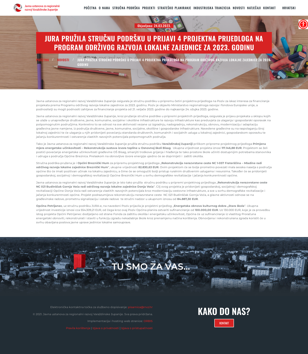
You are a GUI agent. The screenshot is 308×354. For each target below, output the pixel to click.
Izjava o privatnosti (106, 328)
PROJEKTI (148, 7)
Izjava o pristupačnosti (137, 328)
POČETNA (42, 59)
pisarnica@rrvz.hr (140, 307)
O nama (104, 7)
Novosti (239, 7)
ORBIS (148, 321)
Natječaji (254, 7)
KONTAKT (269, 7)
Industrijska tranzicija (211, 7)
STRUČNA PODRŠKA (126, 7)
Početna (90, 7)
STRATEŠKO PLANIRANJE (174, 7)
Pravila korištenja (78, 328)
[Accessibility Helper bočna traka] (303, 24)
